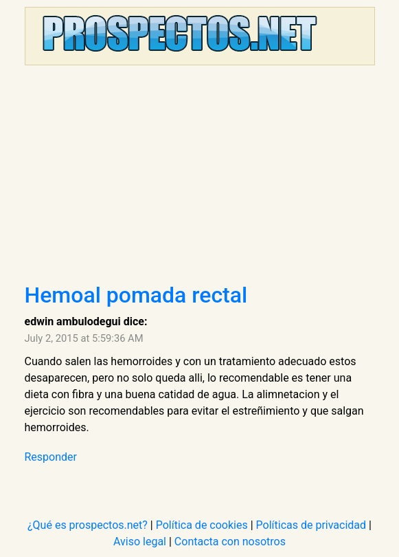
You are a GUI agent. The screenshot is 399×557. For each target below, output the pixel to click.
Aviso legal (139, 541)
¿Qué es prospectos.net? (87, 525)
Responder (51, 456)
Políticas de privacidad (311, 525)
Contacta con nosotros (230, 541)
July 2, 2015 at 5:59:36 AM (84, 338)
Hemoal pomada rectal (136, 295)
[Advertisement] (199, 179)
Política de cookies (202, 525)
